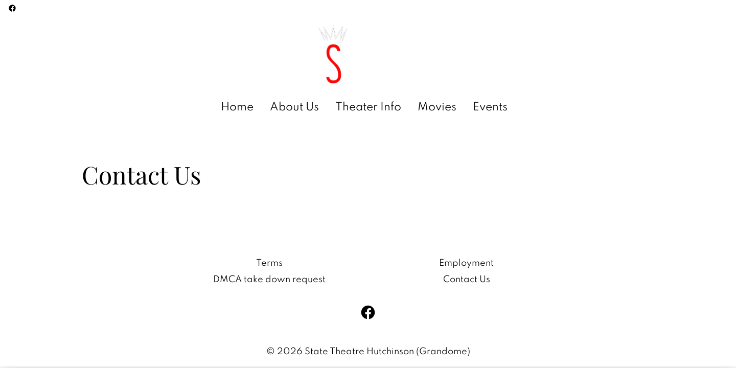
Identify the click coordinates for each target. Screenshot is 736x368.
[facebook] (12, 8)
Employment (466, 263)
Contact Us (466, 279)
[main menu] (364, 107)
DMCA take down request (269, 279)
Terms (269, 263)
